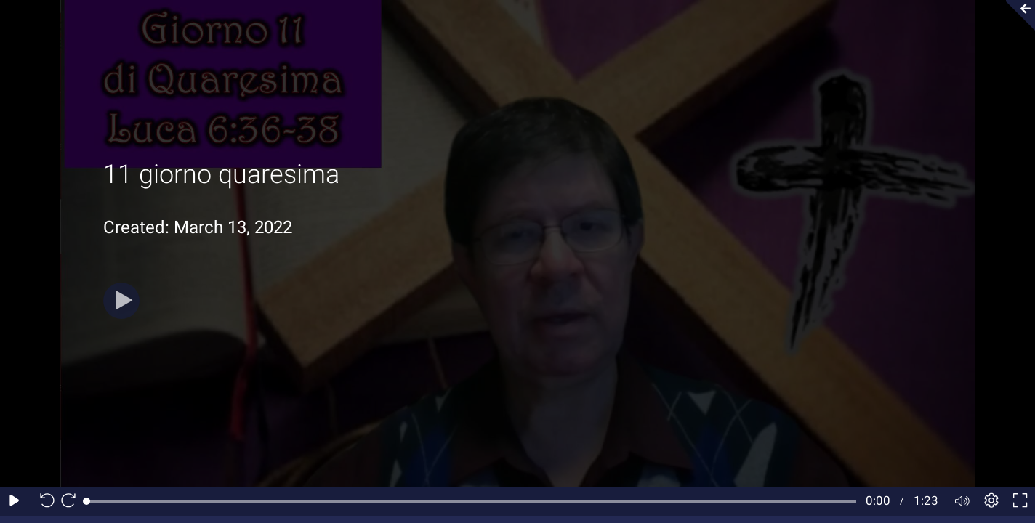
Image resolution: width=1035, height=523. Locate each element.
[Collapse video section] (1016, 15)
